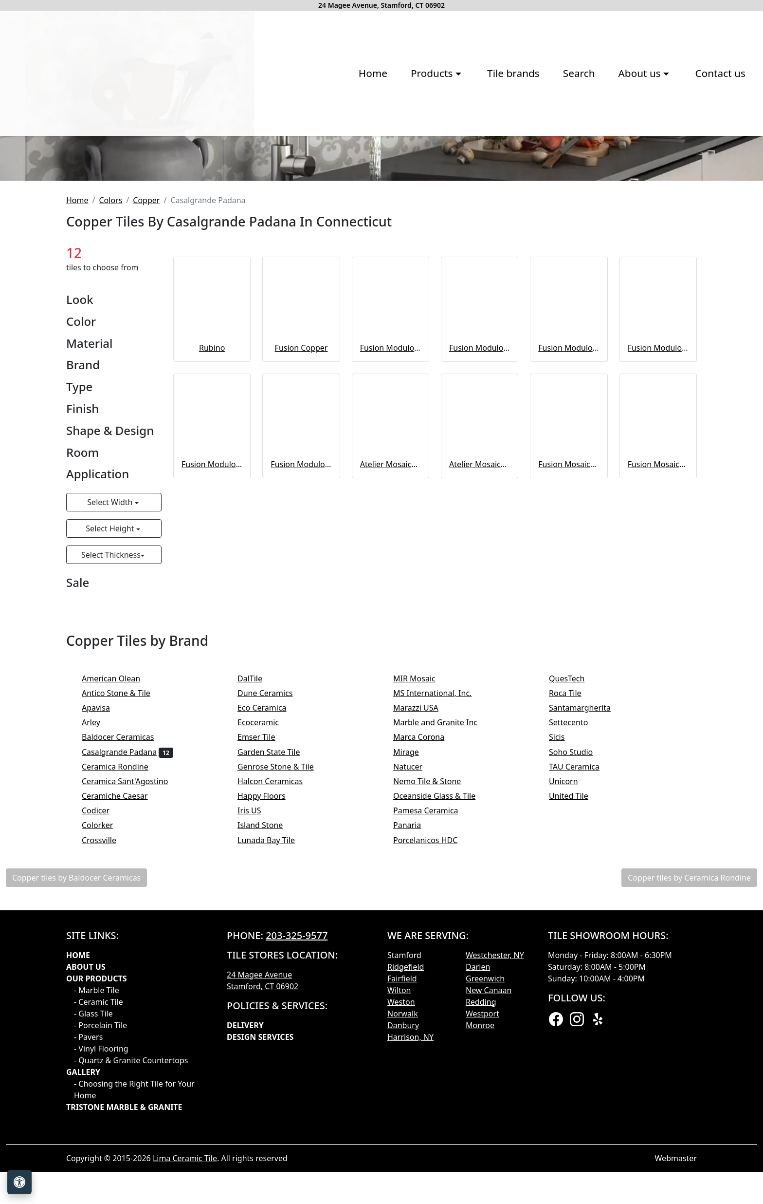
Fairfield (402, 1137)
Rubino (212, 506)
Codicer (102, 969)
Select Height (111, 687)
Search (408, 147)
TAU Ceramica (580, 925)
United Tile (575, 954)
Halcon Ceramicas (276, 940)
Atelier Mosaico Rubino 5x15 (390, 623)
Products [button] (262, 147)
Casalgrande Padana (127, 910)
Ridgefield (405, 1125)
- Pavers (88, 1195)
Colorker (104, 984)
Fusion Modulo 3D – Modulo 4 (658, 506)
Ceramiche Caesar (121, 954)
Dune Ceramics (271, 852)
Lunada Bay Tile (274, 999)
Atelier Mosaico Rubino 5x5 (479, 623)
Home (202, 147)
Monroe (480, 1184)
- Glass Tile (93, 1172)
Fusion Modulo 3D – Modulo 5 (212, 623)
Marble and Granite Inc (441, 881)
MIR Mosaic (420, 837)
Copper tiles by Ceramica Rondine (689, 1036)
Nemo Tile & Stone (435, 940)
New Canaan (488, 1149)
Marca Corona (425, 896)
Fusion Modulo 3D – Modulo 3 (390, 506)
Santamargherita (586, 866)
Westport (482, 1172)
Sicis (563, 896)
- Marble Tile (96, 1149)
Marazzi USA (422, 866)
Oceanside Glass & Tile (441, 954)
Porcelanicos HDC (432, 999)
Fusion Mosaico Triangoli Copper (658, 623)
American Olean (117, 837)
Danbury (403, 1184)
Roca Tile (571, 852)
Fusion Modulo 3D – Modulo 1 (568, 506)
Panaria (413, 984)
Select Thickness (111, 714)
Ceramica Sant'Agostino (131, 940)
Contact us (550, 147)
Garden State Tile (275, 910)
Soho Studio (579, 910)
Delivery (245, 1184)
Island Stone (266, 984)
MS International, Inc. (439, 852)
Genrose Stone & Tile (282, 925)
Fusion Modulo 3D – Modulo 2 (479, 506)
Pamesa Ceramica (432, 969)
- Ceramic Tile (98, 1160)
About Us (86, 1125)
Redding (481, 1160)
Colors (110, 359)
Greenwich (485, 1137)
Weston (401, 1160)
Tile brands (343, 147)
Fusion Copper (301, 506)
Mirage (412, 910)
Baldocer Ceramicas (124, 896)
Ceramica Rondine (123, 925)
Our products (96, 1137)
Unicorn (570, 940)
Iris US (255, 969)
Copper (146, 359)
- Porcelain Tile (100, 1184)
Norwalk (402, 1172)
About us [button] (470, 147)
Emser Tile (262, 896)
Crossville (105, 999)
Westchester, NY (495, 1114)
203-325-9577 (296, 1094)
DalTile (257, 837)
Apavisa (104, 866)
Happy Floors (267, 954)
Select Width (110, 661)
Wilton (399, 1149)
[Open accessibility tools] (19, 1182)
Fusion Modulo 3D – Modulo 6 (301, 623)
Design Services (260, 1195)
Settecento (575, 881)
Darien (478, 1125)
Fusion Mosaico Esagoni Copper (568, 623)
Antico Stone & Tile (122, 852)
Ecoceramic (264, 881)
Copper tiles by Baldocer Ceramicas (76, 1036)
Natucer (415, 925)
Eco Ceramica (268, 866)
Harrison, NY (410, 1195)
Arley (97, 881)
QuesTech (573, 837)
